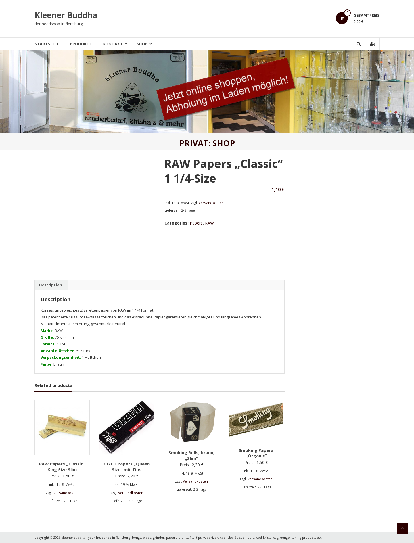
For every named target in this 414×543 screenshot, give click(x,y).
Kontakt (113, 44)
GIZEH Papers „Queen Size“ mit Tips (126, 466)
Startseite (46, 44)
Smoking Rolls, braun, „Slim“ (191, 455)
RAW (209, 223)
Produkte (81, 44)
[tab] (50, 285)
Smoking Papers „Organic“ (256, 453)
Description (50, 284)
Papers (196, 223)
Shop (142, 44)
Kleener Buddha (65, 14)
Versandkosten (211, 202)
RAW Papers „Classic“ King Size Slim (62, 466)
